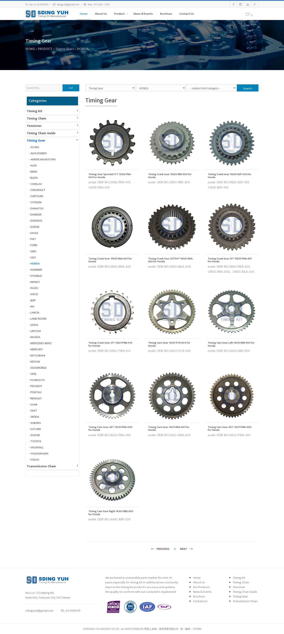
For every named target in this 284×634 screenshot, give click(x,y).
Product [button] (119, 13)
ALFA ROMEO (38, 153)
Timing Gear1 (64, 49)
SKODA (34, 416)
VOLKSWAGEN (39, 453)
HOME (30, 49)
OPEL (33, 373)
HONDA (83, 49)
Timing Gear (36, 140)
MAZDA (35, 337)
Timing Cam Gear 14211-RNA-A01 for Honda (168, 429)
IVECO (34, 294)
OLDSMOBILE (38, 367)
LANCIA (34, 312)
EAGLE (34, 233)
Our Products (201, 587)
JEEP (33, 300)
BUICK (34, 177)
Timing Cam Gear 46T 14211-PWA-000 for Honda (230, 429)
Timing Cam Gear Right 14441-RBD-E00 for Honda (110, 513)
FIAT (33, 239)
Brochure (166, 13)
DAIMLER (35, 214)
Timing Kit (34, 111)
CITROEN (35, 202)
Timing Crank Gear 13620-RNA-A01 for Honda (110, 260)
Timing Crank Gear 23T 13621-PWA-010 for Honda (110, 344)
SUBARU (35, 422)
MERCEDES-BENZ (41, 343)
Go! (71, 88)
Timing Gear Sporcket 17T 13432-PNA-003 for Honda (110, 176)
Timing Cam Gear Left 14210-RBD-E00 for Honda (231, 344)
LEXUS (34, 324)
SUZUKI (35, 435)
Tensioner (34, 126)
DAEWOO (36, 220)
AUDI (33, 165)
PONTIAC (36, 392)
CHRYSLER (36, 196)
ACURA (34, 147)
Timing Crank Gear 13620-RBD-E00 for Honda (170, 176)
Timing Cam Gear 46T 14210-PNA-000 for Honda (110, 429)
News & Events (143, 13)
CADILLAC (36, 183)
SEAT (33, 410)
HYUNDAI (36, 275)
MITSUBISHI (37, 355)
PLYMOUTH (37, 380)
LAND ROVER (38, 318)
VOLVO (34, 459)
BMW (33, 171)
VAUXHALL (37, 447)
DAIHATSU (37, 208)
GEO (33, 257)
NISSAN (35, 361)
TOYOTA (35, 441)
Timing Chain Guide (41, 133)
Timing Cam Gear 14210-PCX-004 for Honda (169, 344)
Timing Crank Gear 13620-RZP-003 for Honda (229, 176)
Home (83, 13)
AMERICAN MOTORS (43, 159)
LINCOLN (35, 331)
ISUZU (34, 288)
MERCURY (36, 349)
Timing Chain (36, 118)
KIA (32, 306)
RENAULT (36, 398)
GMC (33, 251)
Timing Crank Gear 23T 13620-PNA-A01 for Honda (230, 260)
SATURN (35, 429)
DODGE (34, 226)
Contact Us (186, 13)
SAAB (33, 404)
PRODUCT (45, 49)
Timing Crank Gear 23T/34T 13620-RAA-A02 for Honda (170, 260)
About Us (101, 13)
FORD (33, 245)
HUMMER (36, 269)
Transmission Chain (41, 466)
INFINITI (35, 282)
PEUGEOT (36, 386)
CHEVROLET (37, 190)
